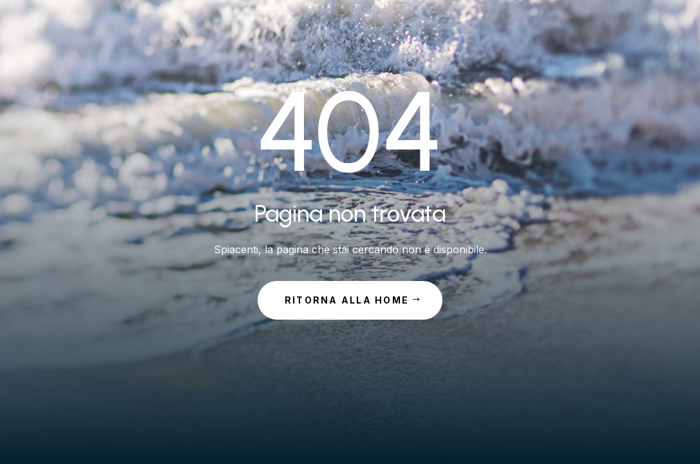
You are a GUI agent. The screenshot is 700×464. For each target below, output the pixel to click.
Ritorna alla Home (347, 300)
